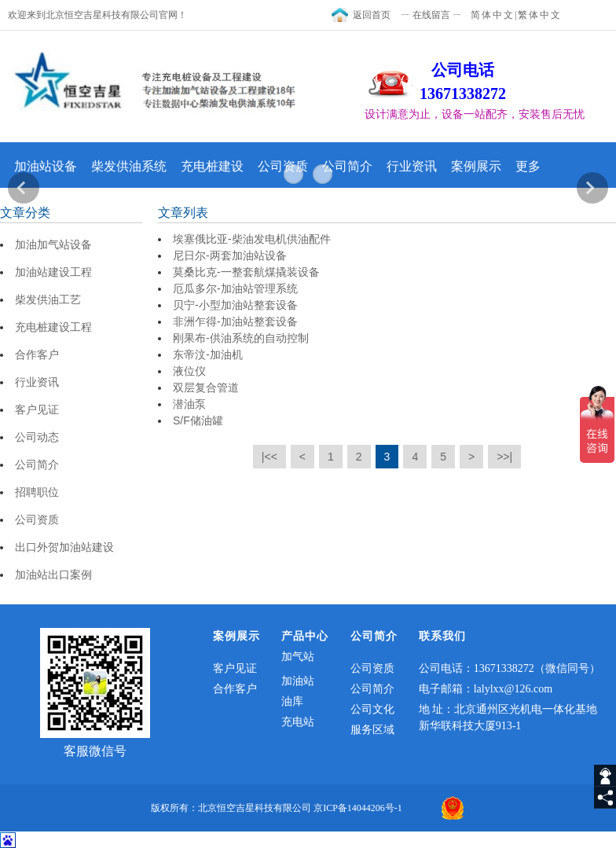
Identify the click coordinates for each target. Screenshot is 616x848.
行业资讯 (412, 166)
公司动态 (37, 437)
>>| (504, 456)
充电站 (297, 722)
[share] (605, 798)
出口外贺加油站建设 (64, 547)
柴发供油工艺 (48, 299)
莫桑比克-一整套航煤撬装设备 (246, 272)
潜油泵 (189, 404)
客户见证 (37, 409)
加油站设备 (45, 166)
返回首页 (371, 14)
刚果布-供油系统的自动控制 (241, 338)
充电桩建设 (212, 166)
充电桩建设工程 (53, 327)
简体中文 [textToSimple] (493, 14)
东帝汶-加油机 (208, 354)
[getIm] (605, 776)
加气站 (297, 657)
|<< (269, 456)
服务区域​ (372, 730)
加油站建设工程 (53, 272)
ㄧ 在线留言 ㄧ (431, 14)
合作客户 (37, 354)
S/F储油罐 (198, 420)
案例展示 (476, 166)
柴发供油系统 (129, 166)
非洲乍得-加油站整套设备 (235, 321)
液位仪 (189, 371)
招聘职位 (37, 492)
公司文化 (372, 709)
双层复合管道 (206, 387)
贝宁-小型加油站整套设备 (235, 305)
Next (592, 188)
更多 (528, 166)
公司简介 (347, 166)
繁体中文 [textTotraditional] (540, 14)
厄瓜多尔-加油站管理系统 (235, 288)
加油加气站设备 (53, 244)
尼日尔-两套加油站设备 (230, 255)
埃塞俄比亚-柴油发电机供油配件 (252, 239)
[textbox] (486, 114)
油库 (292, 701)
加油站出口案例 (53, 574)
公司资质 (283, 166)
